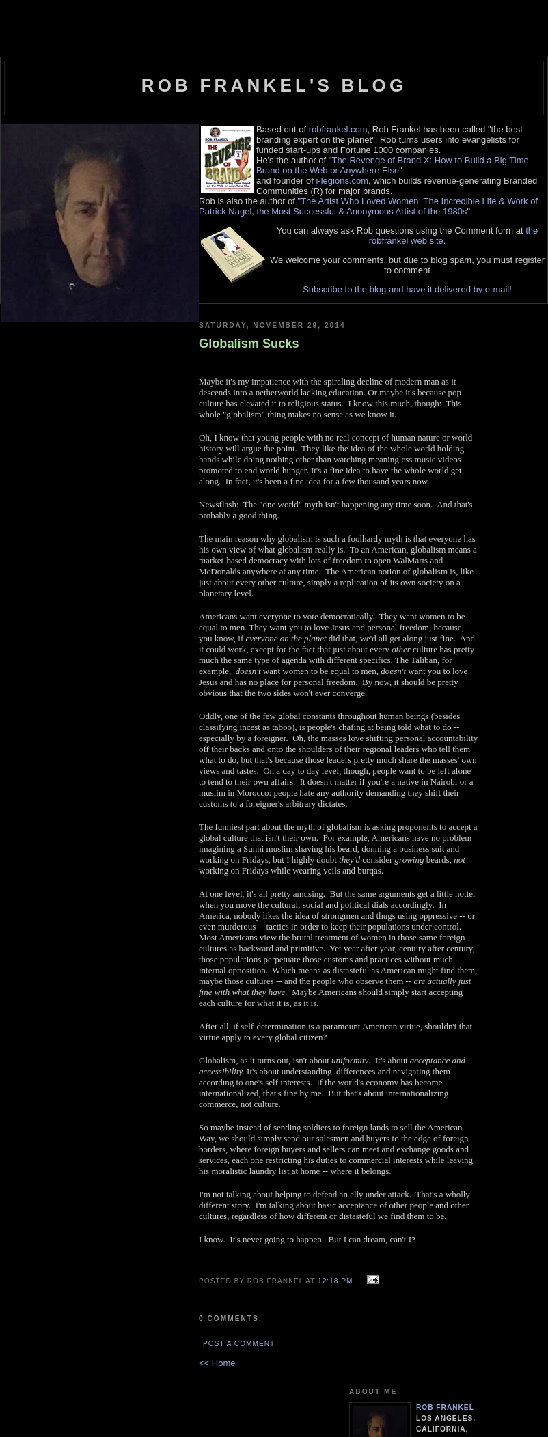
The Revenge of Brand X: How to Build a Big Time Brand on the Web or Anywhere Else (392, 165)
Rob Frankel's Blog (274, 85)
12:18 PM (335, 1281)
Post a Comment (239, 1344)
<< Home (217, 1363)
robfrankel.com (338, 129)
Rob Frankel (445, 1407)
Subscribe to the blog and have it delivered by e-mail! (407, 289)
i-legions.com (342, 181)
